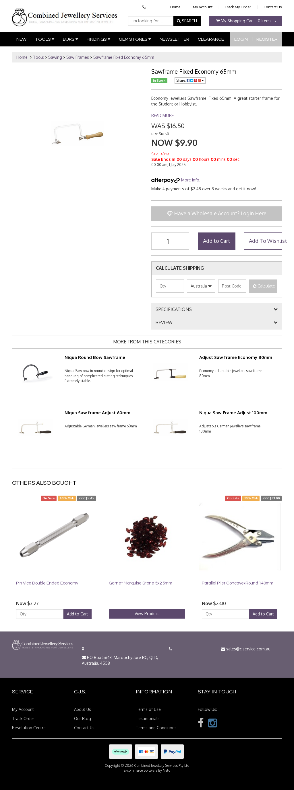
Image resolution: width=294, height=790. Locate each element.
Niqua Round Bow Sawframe (95, 357)
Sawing (55, 57)
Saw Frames (77, 57)
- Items (244, 20)
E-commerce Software (140, 770)
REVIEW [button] (164, 322)
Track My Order (238, 7)
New (21, 39)
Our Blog (82, 718)
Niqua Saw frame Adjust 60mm (97, 412)
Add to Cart (216, 241)
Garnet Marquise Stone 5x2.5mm (140, 583)
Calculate (264, 285)
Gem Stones (135, 39)
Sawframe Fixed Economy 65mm (123, 57)
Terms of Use (148, 709)
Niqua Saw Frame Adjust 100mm (233, 412)
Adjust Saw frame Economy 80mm (235, 357)
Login (241, 39)
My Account (202, 7)
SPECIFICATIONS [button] (174, 309)
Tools (44, 39)
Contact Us (273, 7)
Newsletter (174, 39)
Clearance (211, 39)
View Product (147, 613)
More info (175, 179)
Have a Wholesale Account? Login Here (216, 213)
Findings (98, 39)
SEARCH (187, 20)
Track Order (23, 718)
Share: (190, 80)
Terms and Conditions (156, 727)
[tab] (216, 309)
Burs (70, 39)
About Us (82, 709)
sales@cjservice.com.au (245, 648)
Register (267, 39)
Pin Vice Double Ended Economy (47, 583)
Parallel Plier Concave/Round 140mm (237, 583)
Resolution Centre (29, 727)
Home (175, 7)
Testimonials (148, 718)
